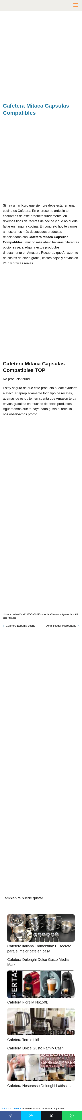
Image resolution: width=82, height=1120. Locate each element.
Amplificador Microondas (61, 625)
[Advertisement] (41, 57)
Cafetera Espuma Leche (20, 625)
